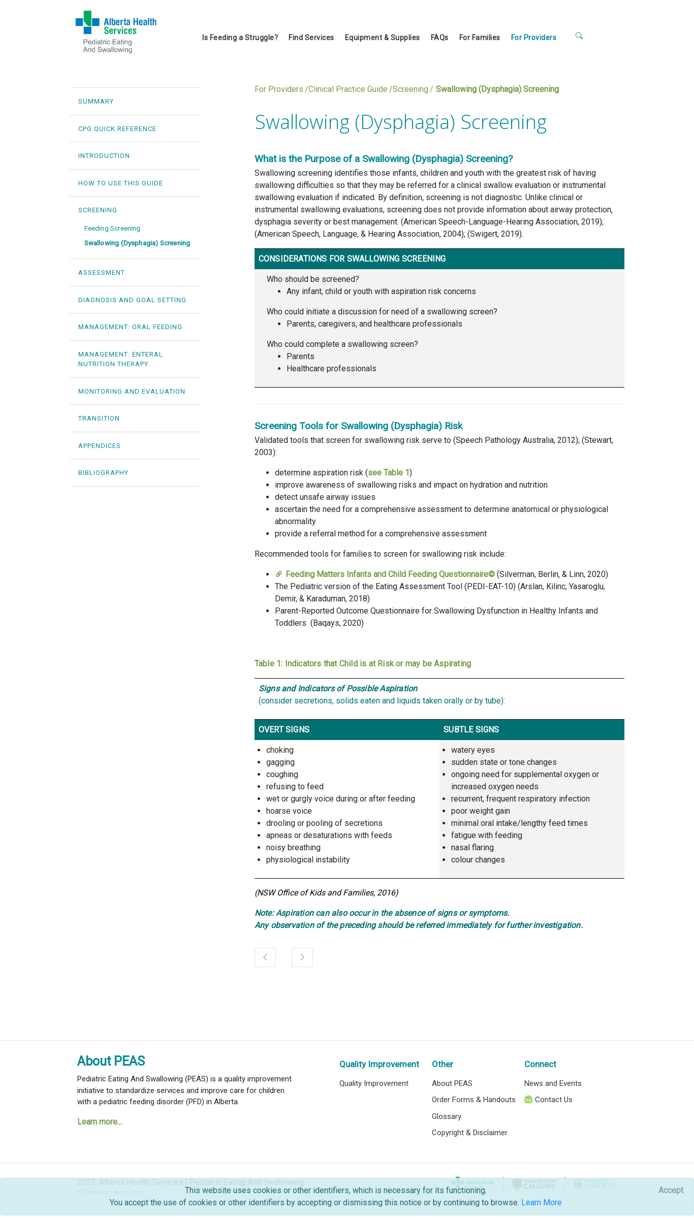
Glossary (446, 1116)
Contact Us (554, 1099)
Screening (410, 89)
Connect (540, 1064)
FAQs (440, 38)
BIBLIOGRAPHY (103, 472)
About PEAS (111, 1061)
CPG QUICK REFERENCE (117, 129)
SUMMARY (96, 101)
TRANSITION (99, 418)
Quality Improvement (379, 1064)
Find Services (311, 38)
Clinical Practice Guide (348, 89)
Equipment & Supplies (382, 38)
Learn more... (99, 1122)
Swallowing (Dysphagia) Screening (137, 243)
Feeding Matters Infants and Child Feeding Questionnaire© (390, 574)
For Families (479, 38)
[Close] (670, 1190)
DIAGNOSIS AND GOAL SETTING (132, 300)
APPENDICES (99, 446)
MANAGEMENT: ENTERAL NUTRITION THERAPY (120, 359)
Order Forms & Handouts (474, 1099)
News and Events (553, 1083)
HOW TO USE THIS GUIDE (120, 183)
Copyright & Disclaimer (470, 1132)
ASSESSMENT (101, 272)
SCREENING (97, 210)
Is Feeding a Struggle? (240, 38)
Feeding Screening (112, 228)
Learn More (541, 1202)
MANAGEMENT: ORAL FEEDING (130, 327)
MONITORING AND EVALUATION (131, 391)
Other (442, 1064)
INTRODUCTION (104, 155)
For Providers (534, 38)
